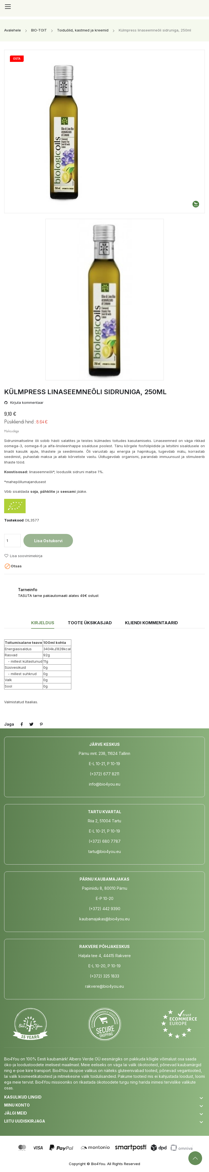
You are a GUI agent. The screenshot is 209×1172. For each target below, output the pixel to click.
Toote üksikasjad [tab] (90, 622)
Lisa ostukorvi (48, 540)
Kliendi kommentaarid (152, 622)
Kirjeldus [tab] (41, 622)
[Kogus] (12, 540)
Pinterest (42, 724)
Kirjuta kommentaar (26, 402)
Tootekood (14, 520)
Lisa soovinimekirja (23, 556)
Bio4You (98, 1164)
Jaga (22, 724)
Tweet (32, 724)
